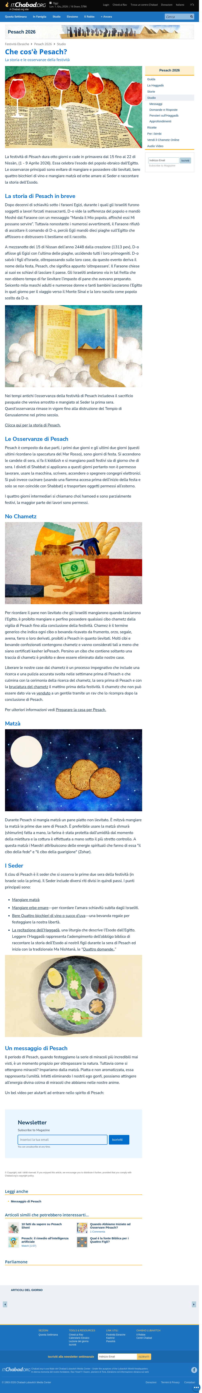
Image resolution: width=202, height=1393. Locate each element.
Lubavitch (72, 1368)
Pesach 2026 (22, 32)
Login (106, 4)
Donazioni (166, 4)
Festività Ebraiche (17, 44)
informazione (126, 1372)
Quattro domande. (98, 949)
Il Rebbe (89, 17)
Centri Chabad (144, 1338)
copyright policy (26, 1175)
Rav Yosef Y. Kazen (80, 1372)
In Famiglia (39, 17)
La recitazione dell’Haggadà (36, 930)
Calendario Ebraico (79, 1338)
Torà (104, 1372)
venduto (43, 693)
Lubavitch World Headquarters (133, 1368)
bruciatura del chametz (28, 687)
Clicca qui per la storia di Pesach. (33, 425)
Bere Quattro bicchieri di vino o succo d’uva (48, 915)
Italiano (180, 4)
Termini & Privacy (170, 1382)
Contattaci (189, 1382)
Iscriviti (72, 1344)
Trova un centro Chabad (144, 4)
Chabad (62, 1368)
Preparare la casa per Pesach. (81, 709)
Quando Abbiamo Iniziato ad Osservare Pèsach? (110, 1225)
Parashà (110, 1341)
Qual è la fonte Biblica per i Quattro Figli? (109, 1240)
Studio (56, 17)
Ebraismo (72, 17)
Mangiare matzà (26, 899)
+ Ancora (106, 17)
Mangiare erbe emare (30, 907)
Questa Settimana (16, 17)
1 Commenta (97, 1231)
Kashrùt (110, 1338)
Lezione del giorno (78, 1341)
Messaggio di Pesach (26, 1201)
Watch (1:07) (29, 1245)
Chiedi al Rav (120, 4)
